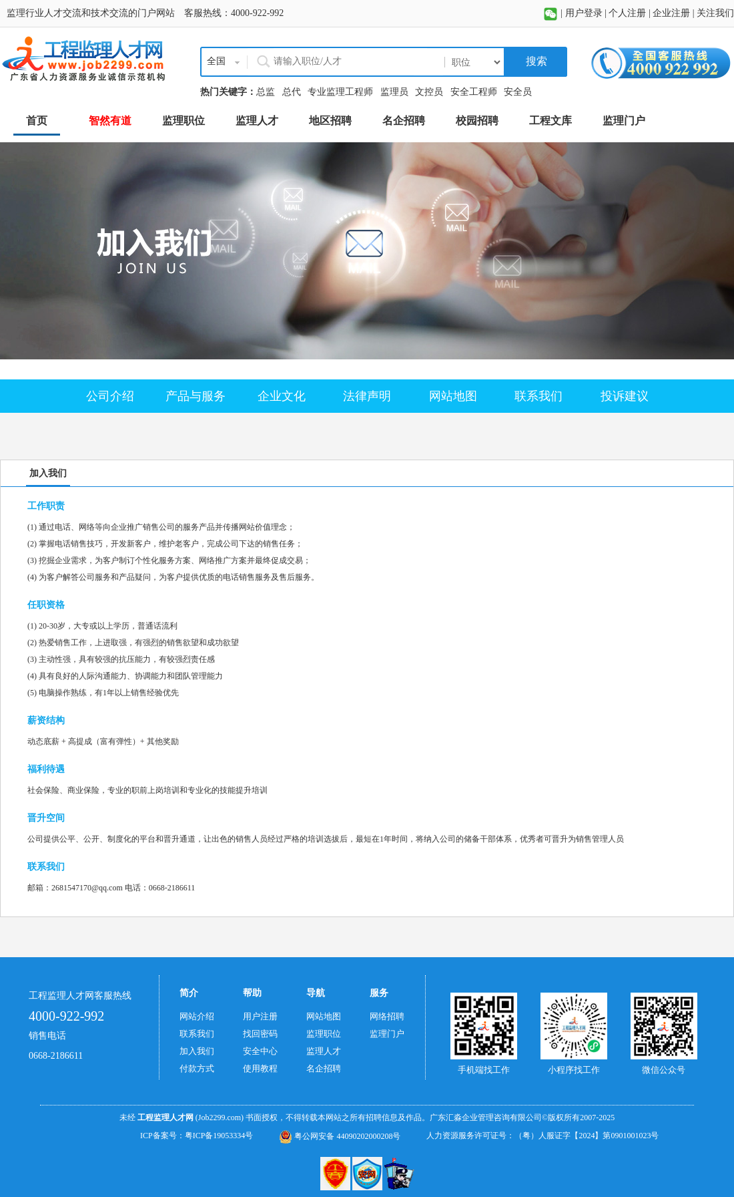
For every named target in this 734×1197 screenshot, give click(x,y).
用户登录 (584, 13)
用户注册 (260, 1016)
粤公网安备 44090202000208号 (339, 1136)
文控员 (429, 92)
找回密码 (260, 1034)
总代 (291, 92)
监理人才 (323, 1051)
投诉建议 (625, 396)
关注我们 (715, 13)
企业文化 (282, 396)
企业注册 (671, 13)
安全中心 (260, 1051)
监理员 (394, 92)
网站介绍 (196, 1016)
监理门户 (387, 1034)
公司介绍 (110, 396)
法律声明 (367, 396)
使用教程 (260, 1068)
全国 (216, 61)
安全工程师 (473, 92)
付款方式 (196, 1068)
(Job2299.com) (220, 1117)
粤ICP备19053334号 (219, 1135)
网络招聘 (387, 1016)
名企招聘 (323, 1068)
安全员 (518, 92)
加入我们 (196, 1051)
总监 (265, 92)
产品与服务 (195, 396)
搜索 (535, 61)
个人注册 (627, 13)
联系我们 (538, 396)
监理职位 (323, 1034)
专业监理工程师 (340, 92)
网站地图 (453, 396)
